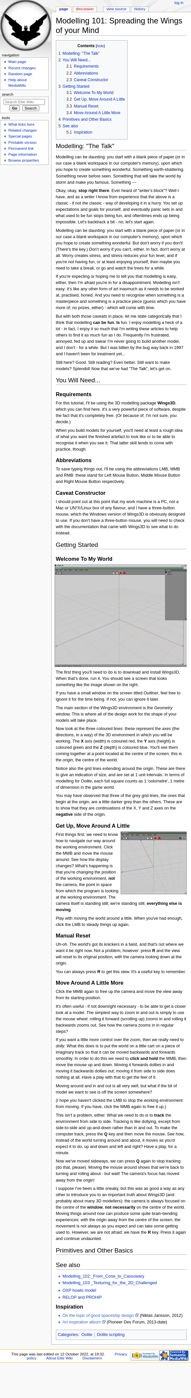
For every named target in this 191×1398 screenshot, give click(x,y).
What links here (21, 124)
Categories (68, 1334)
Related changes (22, 130)
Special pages (20, 136)
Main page (17, 62)
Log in (178, 3)
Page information (22, 154)
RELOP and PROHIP (82, 1297)
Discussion (85, 9)
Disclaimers (92, 1358)
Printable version (22, 142)
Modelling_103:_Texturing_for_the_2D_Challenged (109, 1283)
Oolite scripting (111, 1334)
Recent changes (22, 68)
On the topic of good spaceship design (98, 1315)
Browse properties (23, 160)
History (139, 9)
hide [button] (100, 46)
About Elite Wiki (59, 1358)
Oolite (86, 1334)
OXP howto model (79, 1290)
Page (63, 9)
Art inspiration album (81, 1322)
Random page (20, 74)
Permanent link (20, 148)
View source (116, 9)
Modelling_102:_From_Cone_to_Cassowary (103, 1276)
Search (8, 94)
